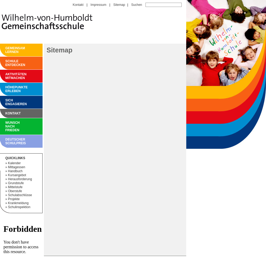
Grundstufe (16, 183)
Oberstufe (15, 191)
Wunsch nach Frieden (6, 126)
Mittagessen (16, 167)
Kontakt (78, 5)
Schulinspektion (19, 207)
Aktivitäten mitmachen (6, 76)
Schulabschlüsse (20, 195)
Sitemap (119, 5)
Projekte (14, 199)
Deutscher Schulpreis (6, 141)
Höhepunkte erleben (6, 89)
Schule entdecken (6, 63)
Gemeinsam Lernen (6, 50)
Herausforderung (20, 179)
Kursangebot (17, 175)
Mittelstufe (15, 187)
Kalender (14, 163)
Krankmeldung (18, 203)
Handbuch (15, 171)
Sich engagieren (6, 102)
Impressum (98, 5)
